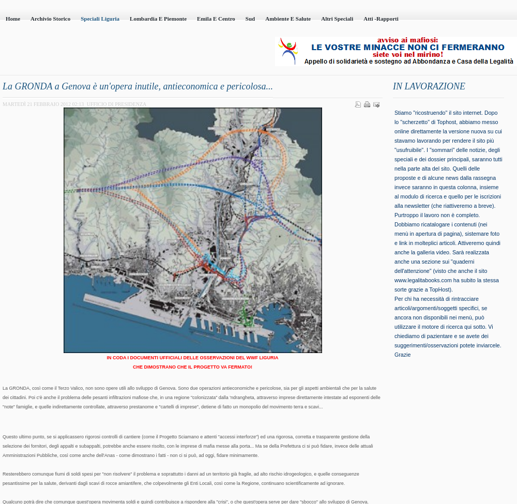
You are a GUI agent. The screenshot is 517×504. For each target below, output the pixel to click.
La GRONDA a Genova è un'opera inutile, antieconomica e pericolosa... (138, 86)
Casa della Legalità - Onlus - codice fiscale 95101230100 (119, 52)
